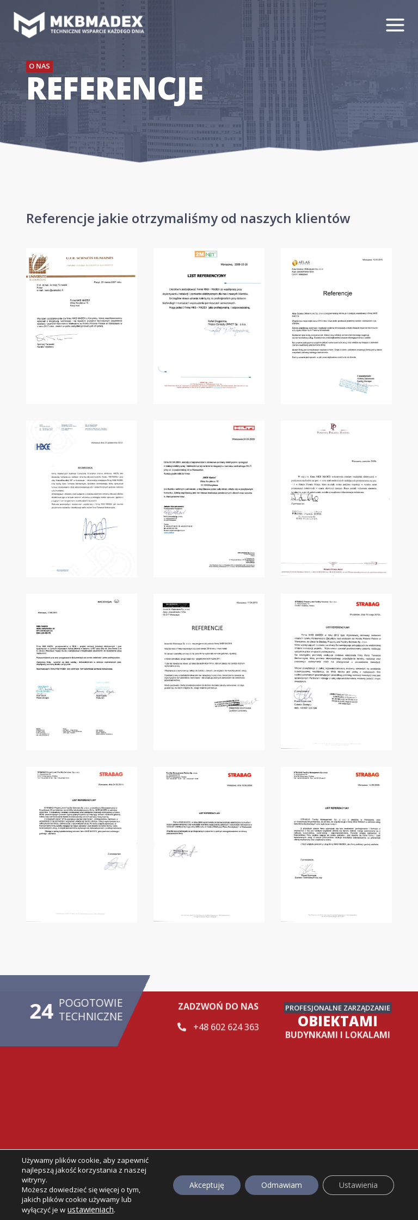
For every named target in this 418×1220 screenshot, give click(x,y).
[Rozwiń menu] (398, 25)
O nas (39, 66)
